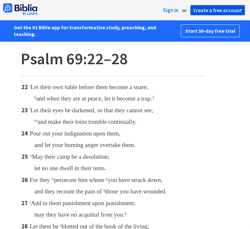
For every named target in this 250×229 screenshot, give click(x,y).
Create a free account (217, 10)
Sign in (171, 10)
